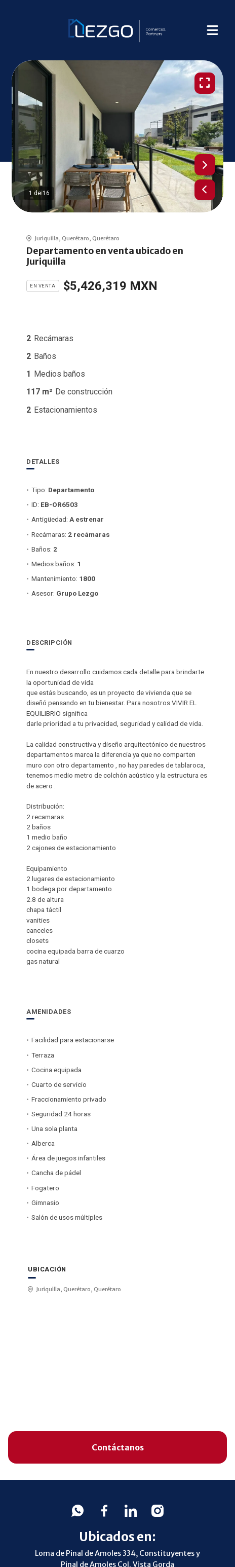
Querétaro (75, 238)
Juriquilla (46, 238)
